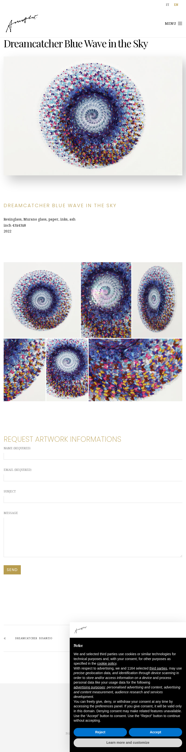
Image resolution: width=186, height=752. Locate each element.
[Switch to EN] (175, 5)
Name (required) (93, 453)
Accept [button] (155, 732)
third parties (158, 668)
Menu (173, 23)
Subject (93, 496)
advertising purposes (89, 687)
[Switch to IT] (167, 5)
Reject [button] (100, 732)
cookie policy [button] (106, 663)
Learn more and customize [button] (127, 742)
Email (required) (93, 474)
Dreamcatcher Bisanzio (34, 638)
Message (93, 534)
